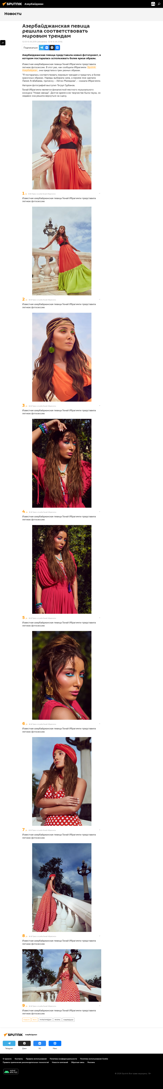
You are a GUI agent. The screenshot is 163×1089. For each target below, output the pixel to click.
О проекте (7, 1059)
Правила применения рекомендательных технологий (26, 1062)
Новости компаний (60, 1062)
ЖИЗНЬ (57, 1020)
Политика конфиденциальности (63, 1059)
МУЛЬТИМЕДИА (45, 1020)
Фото (35, 1020)
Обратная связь (77, 1062)
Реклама (91, 1062)
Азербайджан (68, 1020)
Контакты (19, 1059)
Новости (26, 1020)
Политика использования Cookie (94, 1059)
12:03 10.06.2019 (29, 41)
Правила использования (36, 1059)
